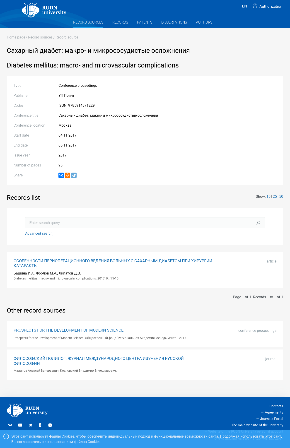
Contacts (276, 406)
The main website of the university (257, 425)
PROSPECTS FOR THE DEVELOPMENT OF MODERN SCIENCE (68, 338)
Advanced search (39, 241)
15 (268, 204)
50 (281, 204)
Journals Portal (271, 419)
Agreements (274, 413)
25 (275, 204)
